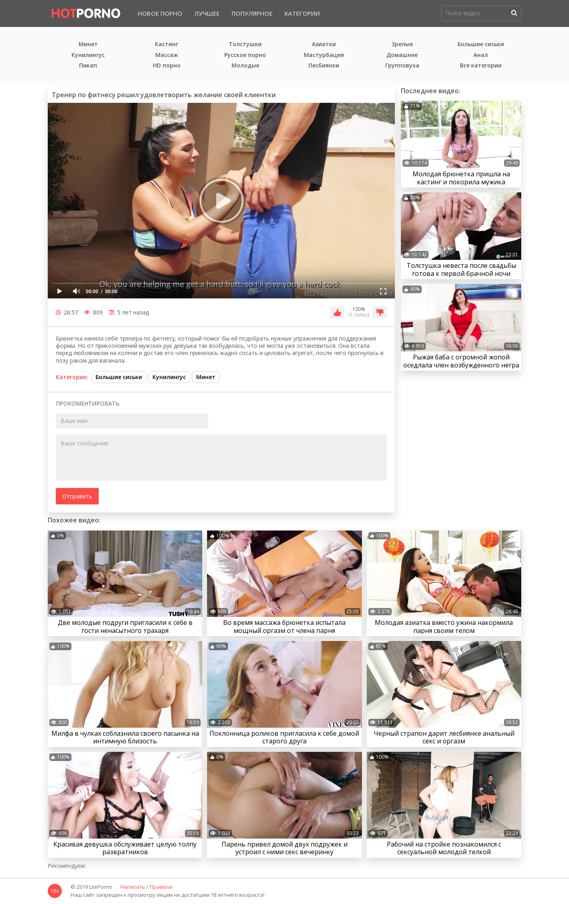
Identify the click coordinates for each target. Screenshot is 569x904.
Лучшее (206, 13)
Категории (302, 13)
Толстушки (245, 44)
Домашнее (402, 55)
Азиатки (324, 44)
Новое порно (160, 13)
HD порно (167, 65)
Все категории (481, 65)
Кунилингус (88, 55)
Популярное (252, 13)
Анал (480, 55)
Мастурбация (324, 55)
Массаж (166, 55)
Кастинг (166, 44)
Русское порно (245, 55)
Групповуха (402, 65)
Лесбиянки (323, 65)
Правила (161, 887)
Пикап (88, 65)
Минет (88, 44)
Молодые (245, 65)
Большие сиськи (480, 44)
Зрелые (402, 44)
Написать (132, 887)
